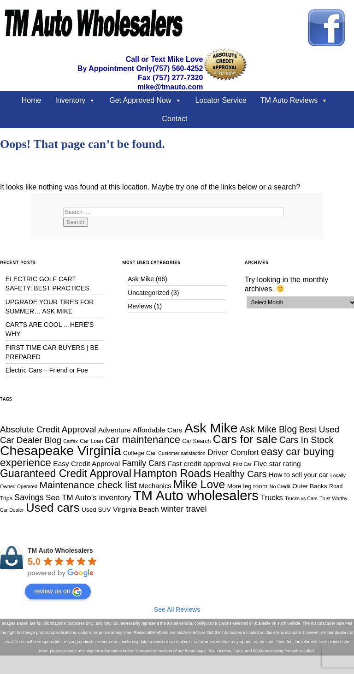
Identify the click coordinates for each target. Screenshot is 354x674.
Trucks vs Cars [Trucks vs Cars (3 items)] (301, 498)
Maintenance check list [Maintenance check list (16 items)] (88, 484)
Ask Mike (141, 279)
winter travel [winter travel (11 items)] (183, 509)
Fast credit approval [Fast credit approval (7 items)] (199, 463)
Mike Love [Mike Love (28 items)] (199, 484)
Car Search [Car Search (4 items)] (196, 441)
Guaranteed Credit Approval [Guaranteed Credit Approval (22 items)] (65, 473)
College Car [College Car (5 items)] (139, 452)
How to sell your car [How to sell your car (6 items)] (298, 475)
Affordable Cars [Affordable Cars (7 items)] (158, 430)
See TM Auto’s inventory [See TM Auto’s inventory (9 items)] (88, 497)
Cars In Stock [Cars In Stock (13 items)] (306, 440)
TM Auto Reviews (289, 100)
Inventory (70, 100)
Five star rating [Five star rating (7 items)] (277, 463)
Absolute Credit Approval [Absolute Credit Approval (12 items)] (48, 429)
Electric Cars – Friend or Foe (47, 370)
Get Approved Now (140, 100)
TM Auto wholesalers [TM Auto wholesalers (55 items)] (196, 495)
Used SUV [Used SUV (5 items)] (96, 509)
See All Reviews (177, 609)
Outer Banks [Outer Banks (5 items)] (309, 486)
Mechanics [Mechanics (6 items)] (155, 486)
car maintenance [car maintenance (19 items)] (142, 439)
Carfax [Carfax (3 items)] (70, 441)
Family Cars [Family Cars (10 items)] (144, 463)
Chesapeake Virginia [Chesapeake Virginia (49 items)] (60, 450)
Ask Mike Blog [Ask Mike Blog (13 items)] (268, 429)
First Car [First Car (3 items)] (242, 464)
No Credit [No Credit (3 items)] (280, 486)
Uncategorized (148, 292)
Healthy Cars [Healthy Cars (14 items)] (240, 474)
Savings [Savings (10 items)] (28, 497)
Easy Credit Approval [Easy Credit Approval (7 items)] (86, 463)
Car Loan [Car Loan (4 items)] (91, 441)
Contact (174, 119)
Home (31, 100)
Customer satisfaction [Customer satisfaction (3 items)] (181, 453)
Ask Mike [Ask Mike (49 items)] (211, 427)
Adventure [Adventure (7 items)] (114, 430)
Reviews (140, 306)
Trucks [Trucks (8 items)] (271, 497)
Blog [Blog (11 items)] (52, 440)
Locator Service (221, 100)
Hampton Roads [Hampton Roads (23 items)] (172, 473)
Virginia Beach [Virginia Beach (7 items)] (136, 509)
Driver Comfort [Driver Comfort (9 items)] (233, 452)
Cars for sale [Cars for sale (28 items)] (245, 439)
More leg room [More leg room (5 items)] (247, 486)
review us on (58, 592)
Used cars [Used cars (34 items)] (53, 507)
